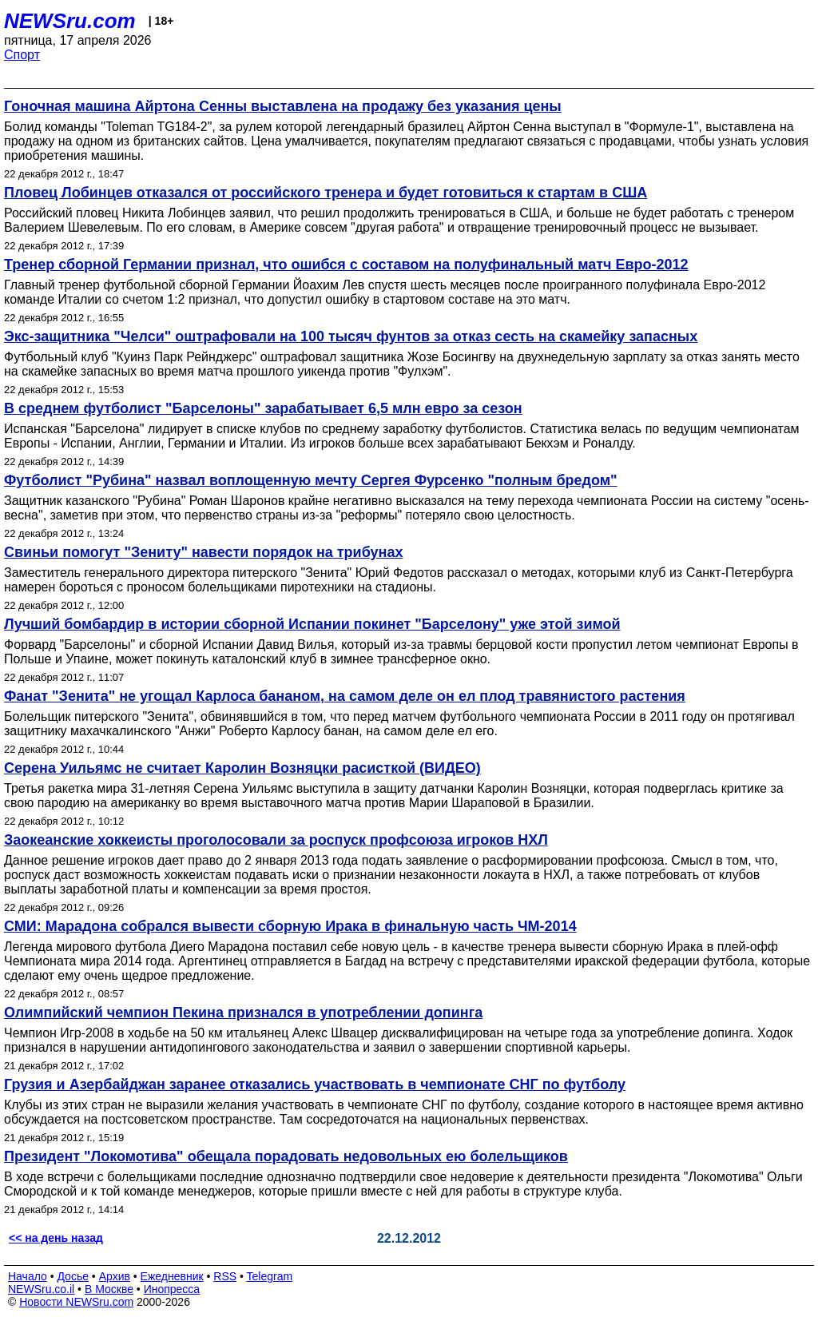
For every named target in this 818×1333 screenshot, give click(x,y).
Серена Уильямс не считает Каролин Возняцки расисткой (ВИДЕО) (242, 768)
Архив (114, 1276)
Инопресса (172, 1289)
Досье (73, 1276)
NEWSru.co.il (41, 1289)
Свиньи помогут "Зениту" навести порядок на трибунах (203, 552)
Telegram (270, 1276)
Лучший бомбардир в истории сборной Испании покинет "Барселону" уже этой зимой (312, 624)
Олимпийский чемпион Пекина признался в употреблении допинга (243, 1013)
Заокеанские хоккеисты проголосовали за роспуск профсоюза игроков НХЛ (276, 840)
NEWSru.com (70, 21)
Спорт (22, 55)
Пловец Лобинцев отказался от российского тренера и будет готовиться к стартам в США (325, 193)
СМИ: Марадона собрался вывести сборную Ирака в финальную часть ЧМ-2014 (290, 926)
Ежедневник (172, 1276)
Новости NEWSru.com (76, 1301)
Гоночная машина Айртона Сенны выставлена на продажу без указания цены (283, 106)
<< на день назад (56, 1238)
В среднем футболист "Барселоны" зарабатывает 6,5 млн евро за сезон (263, 408)
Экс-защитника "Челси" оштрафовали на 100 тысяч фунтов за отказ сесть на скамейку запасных (350, 336)
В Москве (109, 1289)
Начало (27, 1276)
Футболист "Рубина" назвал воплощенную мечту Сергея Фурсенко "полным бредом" (310, 480)
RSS (224, 1276)
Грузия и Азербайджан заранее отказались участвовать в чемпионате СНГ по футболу (314, 1084)
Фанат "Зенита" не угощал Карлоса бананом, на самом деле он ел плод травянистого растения (344, 696)
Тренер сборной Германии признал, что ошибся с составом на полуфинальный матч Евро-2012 (346, 265)
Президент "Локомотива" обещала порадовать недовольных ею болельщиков (286, 1156)
